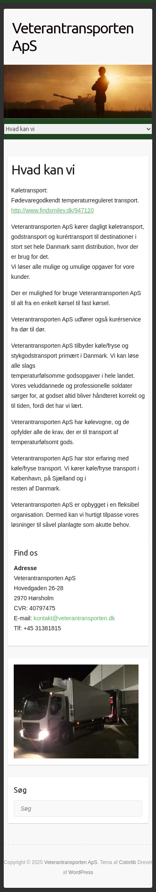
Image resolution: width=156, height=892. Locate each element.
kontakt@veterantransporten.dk (74, 618)
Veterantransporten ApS (73, 36)
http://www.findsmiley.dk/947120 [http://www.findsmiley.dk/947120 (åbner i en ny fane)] (52, 210)
